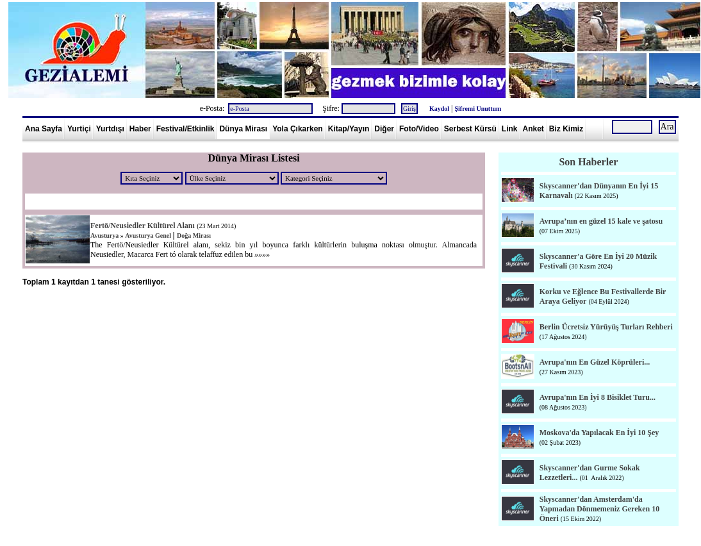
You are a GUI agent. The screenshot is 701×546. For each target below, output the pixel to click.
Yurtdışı (110, 128)
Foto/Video (419, 128)
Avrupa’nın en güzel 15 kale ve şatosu (601, 221)
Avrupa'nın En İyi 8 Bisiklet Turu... (598, 397)
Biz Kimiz (566, 128)
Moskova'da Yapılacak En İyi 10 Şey (599, 432)
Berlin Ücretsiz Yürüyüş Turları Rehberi (606, 326)
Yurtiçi (79, 128)
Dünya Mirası (243, 128)
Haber (140, 128)
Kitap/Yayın (349, 128)
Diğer (384, 128)
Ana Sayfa (43, 128)
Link (510, 128)
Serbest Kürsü (470, 128)
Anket (533, 128)
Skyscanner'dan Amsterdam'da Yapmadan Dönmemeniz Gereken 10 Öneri (599, 509)
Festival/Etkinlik (185, 128)
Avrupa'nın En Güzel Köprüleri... (595, 362)
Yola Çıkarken (297, 128)
